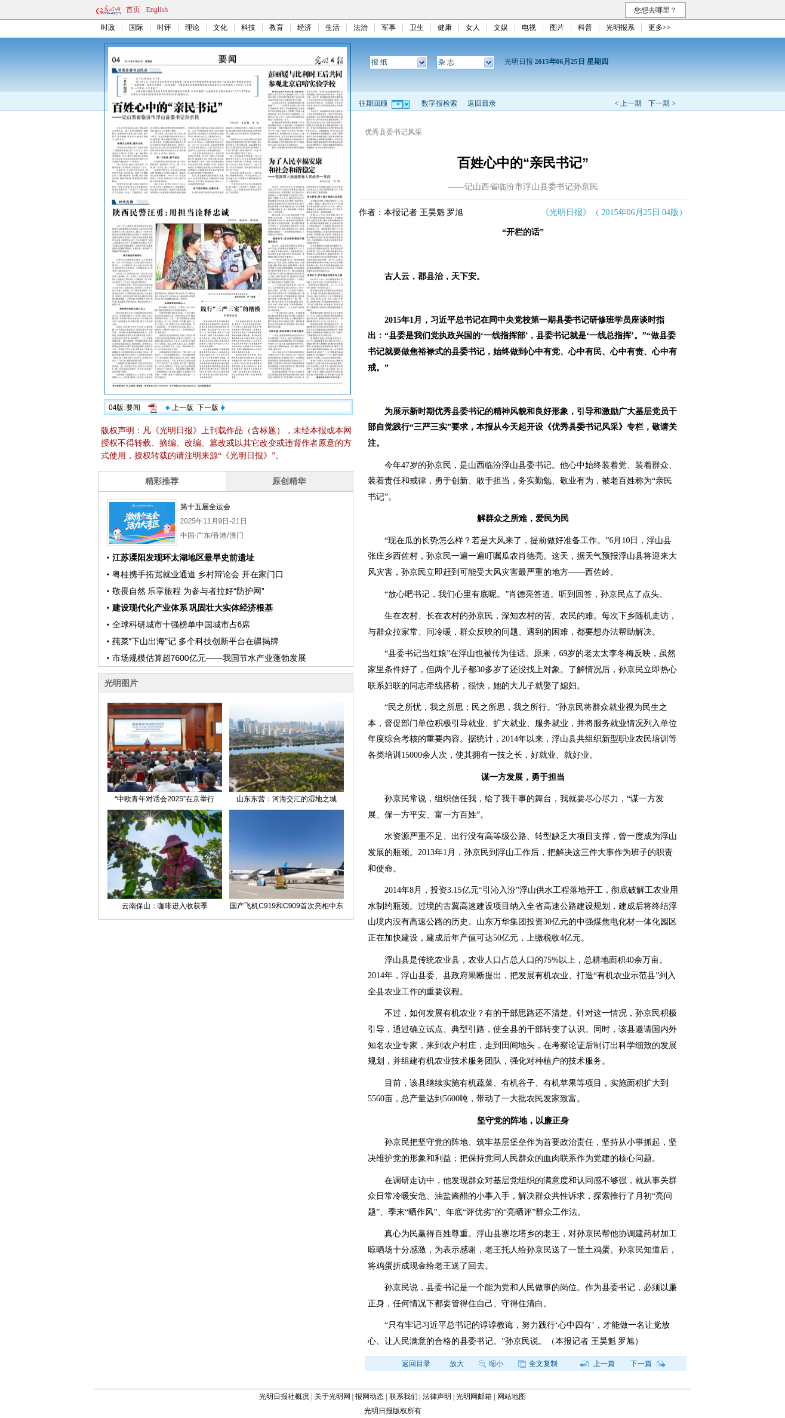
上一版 (179, 407)
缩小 (491, 1363)
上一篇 (597, 1363)
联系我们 (403, 1396)
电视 (529, 27)
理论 (192, 27)
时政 (108, 27)
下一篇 (648, 1363)
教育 (276, 27)
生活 (332, 27)
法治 (360, 27)
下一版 (210, 407)
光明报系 (620, 27)
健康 (445, 27)
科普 (585, 27)
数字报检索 (439, 103)
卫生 (417, 27)
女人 (473, 27)
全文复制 (538, 1363)
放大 (457, 1363)
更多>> (659, 27)
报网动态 (369, 1396)
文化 (220, 27)
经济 (304, 27)
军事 (388, 27)
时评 (164, 27)
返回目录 (481, 103)
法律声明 (437, 1396)
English (157, 9)
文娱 (501, 27)
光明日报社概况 (284, 1396)
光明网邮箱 (474, 1396)
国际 (136, 27)
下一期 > (662, 103)
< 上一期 (628, 103)
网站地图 (511, 1396)
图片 (557, 27)
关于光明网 (332, 1396)
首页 (133, 9)
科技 (248, 27)
